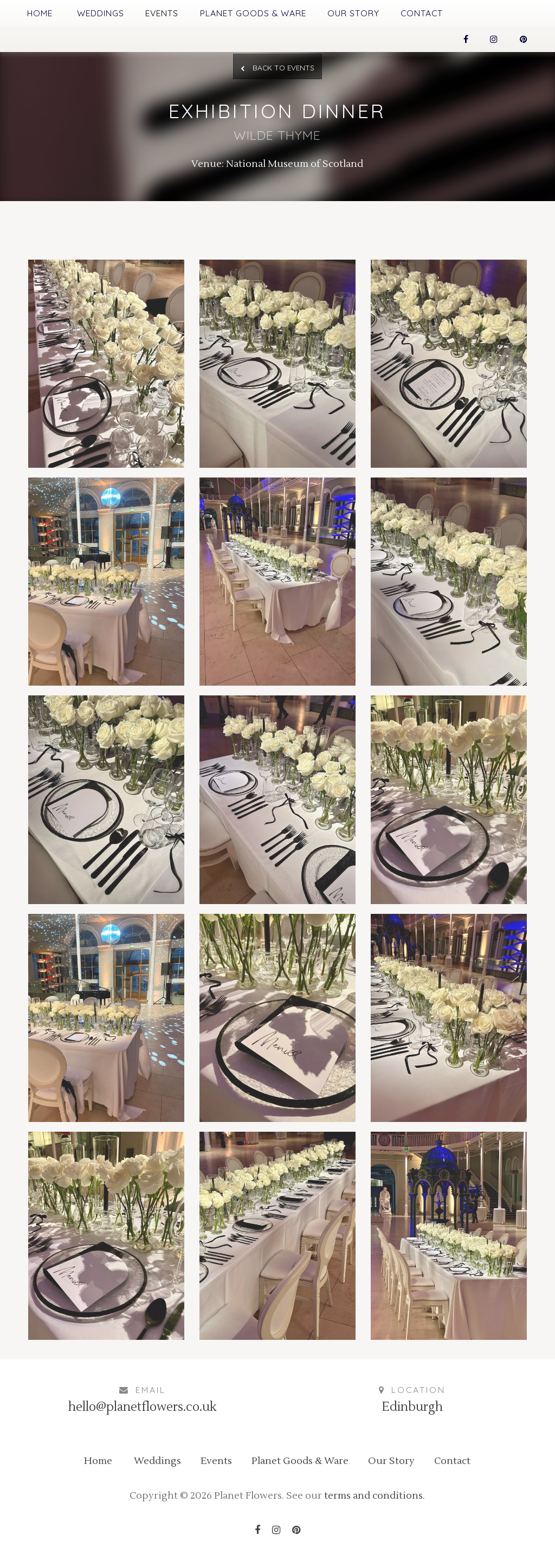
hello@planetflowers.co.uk (142, 1407)
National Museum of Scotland (294, 164)
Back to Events (277, 67)
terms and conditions (373, 1495)
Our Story (353, 13)
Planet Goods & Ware (253, 13)
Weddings (100, 13)
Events (161, 13)
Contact (422, 13)
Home (40, 13)
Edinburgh (412, 1407)
